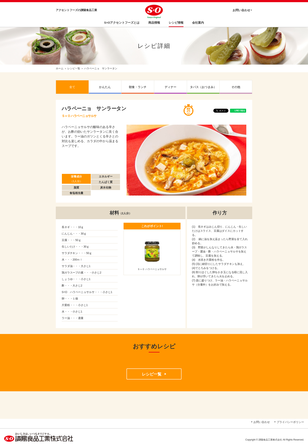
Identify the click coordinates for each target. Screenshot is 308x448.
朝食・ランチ (138, 87)
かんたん (105, 87)
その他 (235, 87)
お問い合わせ (241, 10)
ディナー (170, 87)
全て (72, 87)
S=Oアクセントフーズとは (121, 22)
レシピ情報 (176, 22)
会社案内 (198, 22)
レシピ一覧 (73, 68)
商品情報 (154, 22)
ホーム (59, 68)
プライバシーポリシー (290, 422)
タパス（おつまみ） (203, 87)
